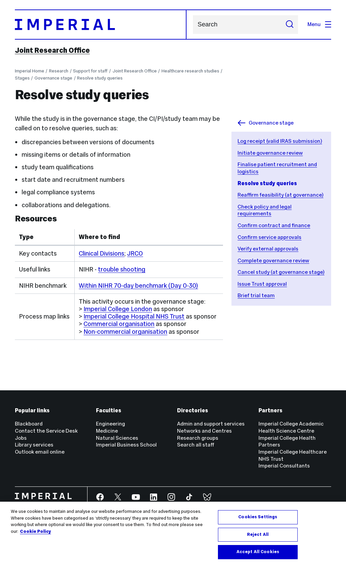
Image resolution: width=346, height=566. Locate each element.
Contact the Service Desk (46, 431)
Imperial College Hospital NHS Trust (133, 316)
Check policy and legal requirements (265, 210)
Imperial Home (29, 71)
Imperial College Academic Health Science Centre (291, 427)
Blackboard (29, 423)
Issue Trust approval (262, 284)
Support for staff (90, 71)
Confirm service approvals (269, 237)
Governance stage (53, 78)
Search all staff (195, 444)
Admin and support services (211, 423)
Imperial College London (117, 309)
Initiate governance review (270, 153)
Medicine (107, 431)
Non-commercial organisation (125, 331)
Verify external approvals (268, 248)
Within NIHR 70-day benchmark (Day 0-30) (138, 285)
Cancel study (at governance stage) (281, 272)
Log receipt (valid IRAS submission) (280, 141)
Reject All (258, 534)
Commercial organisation (118, 324)
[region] (173, 534)
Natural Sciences (117, 438)
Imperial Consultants (284, 465)
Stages (22, 78)
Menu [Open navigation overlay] (319, 24)
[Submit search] (289, 24)
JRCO (135, 253)
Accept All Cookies (258, 551)
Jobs (21, 438)
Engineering (110, 423)
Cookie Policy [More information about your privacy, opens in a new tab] (35, 531)
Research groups (197, 438)
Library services (34, 444)
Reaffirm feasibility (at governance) (280, 195)
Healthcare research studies (190, 71)
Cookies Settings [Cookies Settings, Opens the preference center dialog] (257, 517)
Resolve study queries (100, 78)
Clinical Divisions (101, 253)
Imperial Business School (126, 444)
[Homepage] (101, 24)
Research (58, 71)
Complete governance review (273, 260)
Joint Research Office (52, 50)
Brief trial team (256, 295)
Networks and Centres (204, 431)
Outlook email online (40, 452)
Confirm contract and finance (274, 225)
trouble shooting (121, 269)
